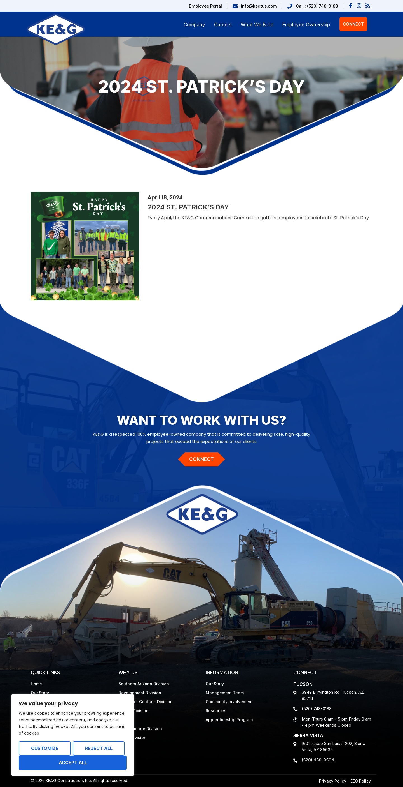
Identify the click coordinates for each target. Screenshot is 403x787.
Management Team (225, 692)
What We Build (257, 24)
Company (194, 24)
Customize (44, 748)
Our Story (40, 692)
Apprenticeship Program (229, 719)
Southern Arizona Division (143, 683)
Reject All (99, 748)
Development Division (139, 692)
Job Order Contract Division (145, 701)
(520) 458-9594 (318, 760)
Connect (353, 24)
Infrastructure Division (140, 728)
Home (36, 683)
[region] (72, 735)
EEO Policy (360, 781)
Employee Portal (205, 6)
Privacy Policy (332, 781)
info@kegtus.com (259, 6)
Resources (216, 710)
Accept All (73, 762)
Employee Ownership (306, 24)
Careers (223, 24)
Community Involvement (229, 701)
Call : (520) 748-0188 (317, 6)
